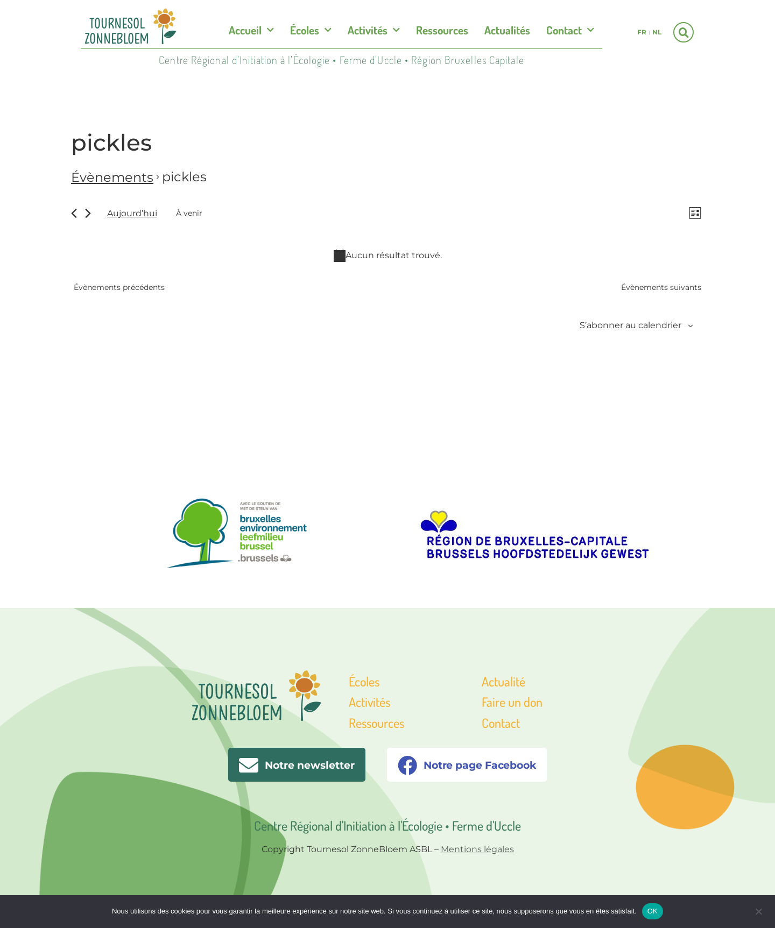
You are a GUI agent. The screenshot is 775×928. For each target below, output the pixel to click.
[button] (683, 32)
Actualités (507, 30)
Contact (570, 30)
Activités (374, 30)
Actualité (503, 681)
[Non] (758, 910)
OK (652, 911)
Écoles (311, 30)
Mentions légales (477, 849)
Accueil (251, 30)
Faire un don (512, 701)
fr (641, 32)
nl (656, 32)
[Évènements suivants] (88, 214)
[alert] (387, 257)
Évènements (112, 177)
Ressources (442, 30)
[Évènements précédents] (74, 214)
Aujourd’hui (132, 214)
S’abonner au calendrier (630, 327)
